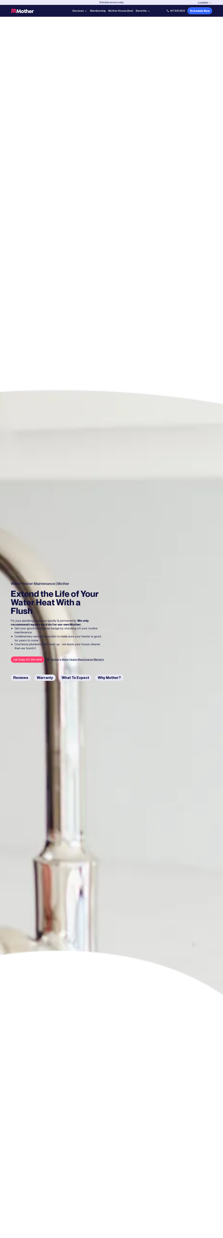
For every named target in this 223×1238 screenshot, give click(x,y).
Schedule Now (200, 11)
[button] (205, 2)
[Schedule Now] (111, 2)
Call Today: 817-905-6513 (27, 659)
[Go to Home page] (35, 11)
